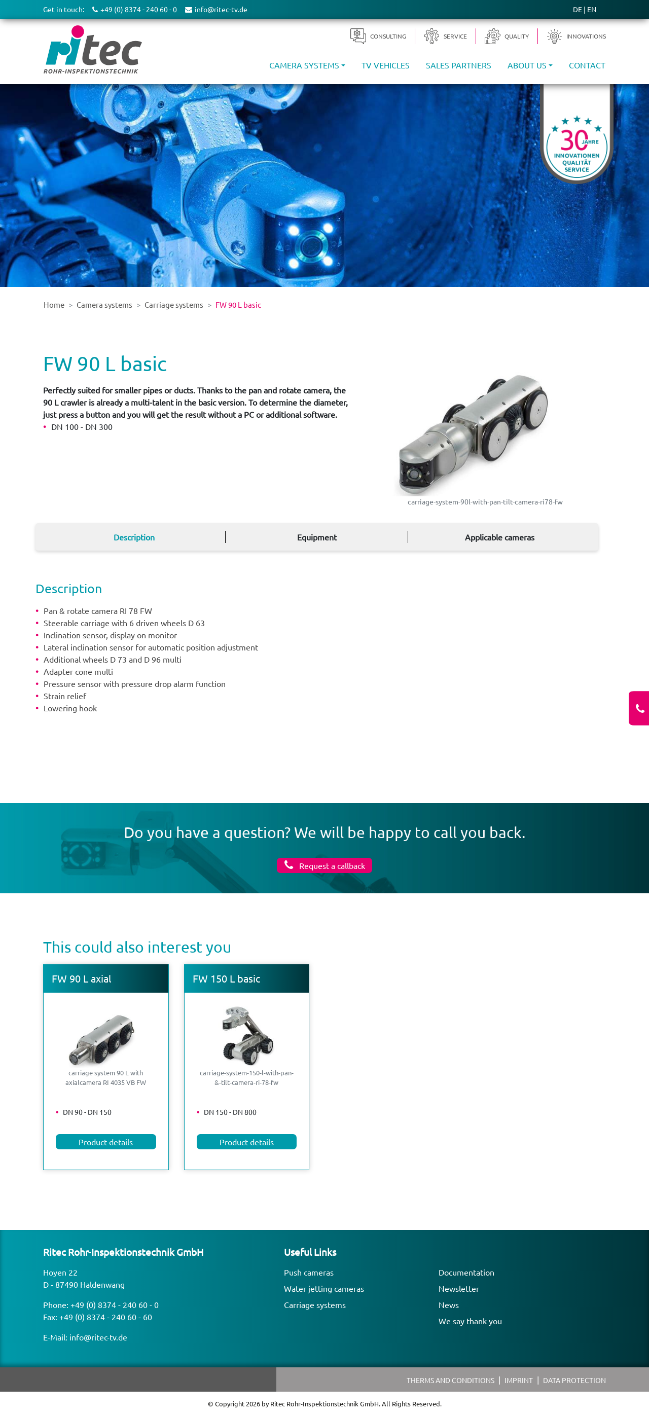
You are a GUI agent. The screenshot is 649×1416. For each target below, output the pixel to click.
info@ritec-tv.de (98, 1337)
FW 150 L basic (226, 978)
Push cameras (309, 1272)
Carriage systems (315, 1304)
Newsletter (459, 1288)
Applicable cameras (499, 537)
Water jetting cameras (324, 1288)
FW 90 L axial (81, 978)
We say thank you (470, 1321)
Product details (106, 1142)
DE (577, 9)
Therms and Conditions (450, 1380)
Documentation (466, 1272)
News (449, 1304)
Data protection (574, 1380)
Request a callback (331, 865)
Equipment (317, 537)
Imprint (518, 1380)
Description (134, 537)
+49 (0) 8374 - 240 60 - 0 (114, 1304)
